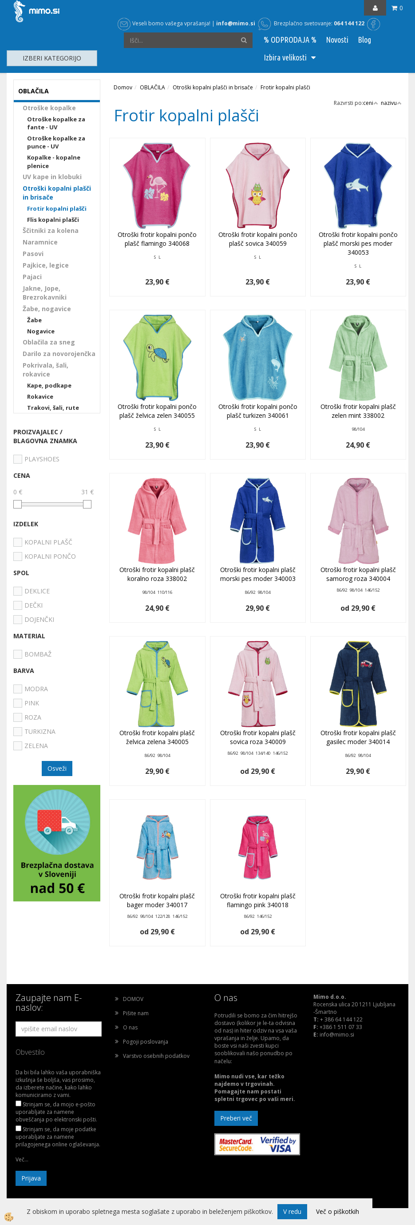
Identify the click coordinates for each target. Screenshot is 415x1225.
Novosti (337, 39)
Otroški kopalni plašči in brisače (57, 192)
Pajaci (32, 276)
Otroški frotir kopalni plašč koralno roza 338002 (157, 574)
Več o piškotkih (337, 1211)
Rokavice (40, 396)
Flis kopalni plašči (53, 220)
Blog (364, 39)
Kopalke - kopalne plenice (53, 161)
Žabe (34, 320)
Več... (22, 1159)
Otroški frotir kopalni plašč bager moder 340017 (157, 900)
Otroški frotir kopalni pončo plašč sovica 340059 (257, 239)
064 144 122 (349, 23)
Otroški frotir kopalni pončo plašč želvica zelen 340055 (157, 411)
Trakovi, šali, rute (53, 408)
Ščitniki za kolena (51, 230)
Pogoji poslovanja (145, 1041)
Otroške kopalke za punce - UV (56, 142)
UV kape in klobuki (52, 176)
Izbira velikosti (285, 57)
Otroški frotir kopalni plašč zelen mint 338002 (358, 411)
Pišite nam (136, 1013)
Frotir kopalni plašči (57, 208)
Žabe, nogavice (47, 308)
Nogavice (41, 331)
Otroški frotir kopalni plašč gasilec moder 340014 (358, 737)
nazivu (391, 103)
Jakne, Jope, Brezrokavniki (45, 292)
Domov (123, 87)
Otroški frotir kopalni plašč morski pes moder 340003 (258, 574)
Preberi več (236, 1118)
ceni (370, 103)
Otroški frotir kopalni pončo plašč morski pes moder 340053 (358, 243)
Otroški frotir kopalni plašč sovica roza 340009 (258, 737)
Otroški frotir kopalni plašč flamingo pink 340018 (258, 900)
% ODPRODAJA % (290, 39)
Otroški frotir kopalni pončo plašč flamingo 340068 (157, 239)
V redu (292, 1211)
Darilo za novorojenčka (59, 353)
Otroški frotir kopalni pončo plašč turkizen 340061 (257, 411)
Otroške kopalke (49, 108)
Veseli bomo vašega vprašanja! (164, 23)
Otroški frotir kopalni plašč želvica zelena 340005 (157, 737)
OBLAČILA (152, 87)
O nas (130, 1027)
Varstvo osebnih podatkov (156, 1056)
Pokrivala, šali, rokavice (45, 369)
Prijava (31, 1178)
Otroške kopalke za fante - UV (56, 123)
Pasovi (33, 253)
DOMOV (133, 999)
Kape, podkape (49, 385)
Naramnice (40, 242)
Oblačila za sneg (49, 342)
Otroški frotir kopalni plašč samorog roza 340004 (358, 574)
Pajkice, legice (46, 265)
